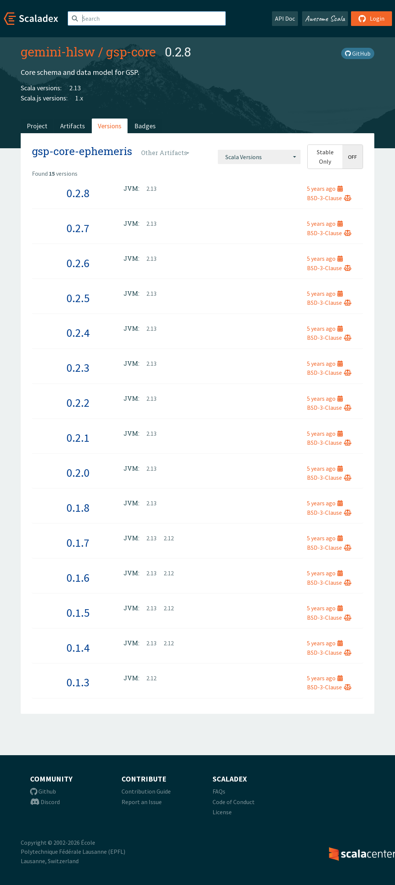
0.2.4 (78, 332)
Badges (145, 126)
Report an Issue (142, 802)
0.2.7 (78, 228)
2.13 (75, 88)
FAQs (219, 791)
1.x (79, 98)
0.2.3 (78, 367)
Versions (110, 126)
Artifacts (72, 126)
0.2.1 (78, 437)
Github (43, 791)
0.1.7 (78, 542)
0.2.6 (78, 263)
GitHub (358, 53)
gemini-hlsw (58, 51)
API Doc (285, 18)
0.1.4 (78, 647)
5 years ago (325, 188)
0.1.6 (78, 577)
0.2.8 (78, 193)
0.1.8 (78, 507)
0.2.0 (78, 472)
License (222, 812)
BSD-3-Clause (329, 198)
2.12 (169, 538)
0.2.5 (78, 298)
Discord (45, 802)
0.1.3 (78, 682)
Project (37, 126)
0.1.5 (78, 612)
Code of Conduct (234, 802)
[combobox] (259, 157)
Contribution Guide (146, 791)
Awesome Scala (325, 18)
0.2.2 (78, 402)
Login (371, 18)
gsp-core (131, 51)
